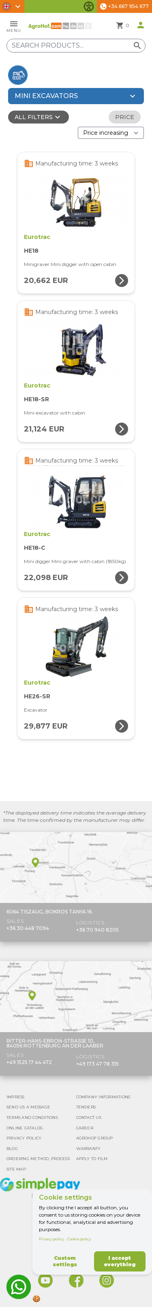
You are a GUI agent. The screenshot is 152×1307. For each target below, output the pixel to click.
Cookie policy (79, 1239)
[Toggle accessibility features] (89, 6)
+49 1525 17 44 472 (29, 1062)
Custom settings (65, 1261)
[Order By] (111, 133)
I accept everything (119, 1261)
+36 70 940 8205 (97, 930)
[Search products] (76, 45)
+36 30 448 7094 (27, 928)
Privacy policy (51, 1239)
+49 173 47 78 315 (97, 1064)
